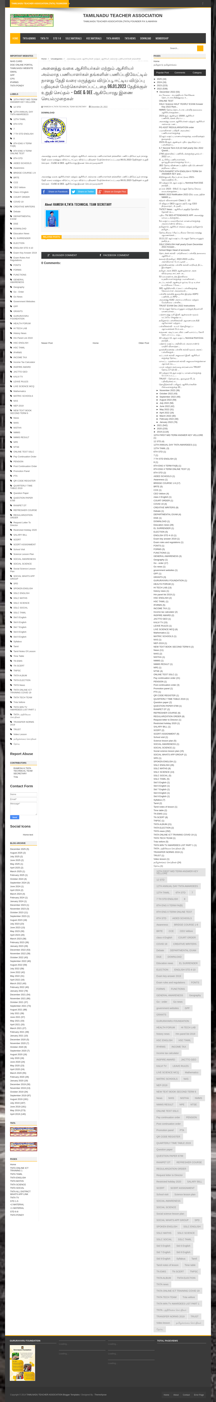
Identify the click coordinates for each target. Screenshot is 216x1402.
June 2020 (15, 1062)
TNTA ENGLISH (18, 1177)
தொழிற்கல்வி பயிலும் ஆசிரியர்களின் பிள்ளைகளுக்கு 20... (177, 385)
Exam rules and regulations (20, 259)
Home (15, 38)
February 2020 (17, 1077)
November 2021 (18, 998)
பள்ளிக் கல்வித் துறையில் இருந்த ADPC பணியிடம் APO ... (178, 295)
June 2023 (15, 927)
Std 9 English (20, 637)
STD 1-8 (57, 38)
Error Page (199, 1395)
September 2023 (18, 916)
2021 (160, 425)
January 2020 (16, 1080)
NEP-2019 (19, 405)
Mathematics (20, 391)
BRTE (16, 177)
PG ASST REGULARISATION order (176, 127)
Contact (186, 1395)
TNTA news (19, 685)
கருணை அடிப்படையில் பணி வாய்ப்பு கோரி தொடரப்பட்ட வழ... (181, 333)
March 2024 (16, 894)
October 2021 (16, 1002)
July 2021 (15, 1013)
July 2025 (15, 856)
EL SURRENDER (22, 238)
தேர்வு (17, 744)
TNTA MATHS (17, 1181)
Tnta (16, 777)
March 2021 (16, 1028)
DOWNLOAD (145, 38)
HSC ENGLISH (21, 343)
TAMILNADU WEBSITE (21, 68)
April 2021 (15, 1024)
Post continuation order (25, 466)
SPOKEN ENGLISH (23, 588)
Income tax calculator (24, 362)
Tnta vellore (19, 702)
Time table (19, 656)
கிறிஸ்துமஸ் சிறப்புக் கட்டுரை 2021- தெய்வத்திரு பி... (177, 178)
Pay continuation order (25, 456)
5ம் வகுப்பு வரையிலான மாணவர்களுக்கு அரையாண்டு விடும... (179, 222)
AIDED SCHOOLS (23, 163)
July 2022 (15, 968)
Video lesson (20, 734)
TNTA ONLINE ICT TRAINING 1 (19, 1169)
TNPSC (17, 670)
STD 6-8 (14, 1211)
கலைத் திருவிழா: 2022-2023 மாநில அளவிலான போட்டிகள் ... (176, 260)
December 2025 (18, 849)
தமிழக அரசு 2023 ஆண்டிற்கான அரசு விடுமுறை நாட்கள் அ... (177, 272)
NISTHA (18, 427)
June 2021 (15, 1017)
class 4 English (21, 192)
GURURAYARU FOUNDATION (19, 317)
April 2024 (15, 890)
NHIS (16, 423)
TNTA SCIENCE (18, 1184)
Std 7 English (20, 627)
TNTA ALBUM (20, 675)
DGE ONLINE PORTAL (21, 65)
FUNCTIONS (20, 274)
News (16, 418)
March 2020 (16, 1073)
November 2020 (18, 1043)
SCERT (17, 539)
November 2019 (18, 1088)
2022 (160, 88)
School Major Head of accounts (174, 250)
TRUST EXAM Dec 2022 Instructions (177, 305)
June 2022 (15, 972)
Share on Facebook (54, 191)
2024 (160, 82)
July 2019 (15, 1103)
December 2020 (18, 1039)
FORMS (17, 270)
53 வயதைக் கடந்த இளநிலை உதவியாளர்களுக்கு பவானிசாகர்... (177, 278)
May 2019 (15, 1110)
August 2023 (16, 920)
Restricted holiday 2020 (25, 530)
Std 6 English (20, 622)
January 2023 (16, 946)
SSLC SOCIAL (21, 607)
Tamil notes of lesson (25, 651)
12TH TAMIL (20, 119)
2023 (160, 85)
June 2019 (15, 1106)
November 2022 (18, 953)
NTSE (16, 447)
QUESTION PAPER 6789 (166, 706)
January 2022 (16, 991)
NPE (16, 442)
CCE (16, 182)
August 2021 (16, 1009)
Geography (19, 287)
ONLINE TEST (166, 101)
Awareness (19, 168)
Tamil (16, 646)
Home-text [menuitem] (28, 834)
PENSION (18, 461)
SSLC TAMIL (20, 612)
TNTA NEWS (130, 38)
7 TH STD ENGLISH (23, 134)
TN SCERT (19, 665)
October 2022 (16, 957)
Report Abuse (21, 754)
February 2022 (17, 987)
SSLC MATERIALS (73, 38)
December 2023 (18, 905)
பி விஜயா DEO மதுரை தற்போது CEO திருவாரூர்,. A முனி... (178, 205)
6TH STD (18, 124)
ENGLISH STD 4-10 (23, 248)
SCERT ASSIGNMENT (25, 544)
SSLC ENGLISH (22, 593)
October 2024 (16, 879)
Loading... (64, 1344)
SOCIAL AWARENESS (25, 559)
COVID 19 (18, 201)
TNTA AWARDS (113, 38)
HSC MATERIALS (94, 38)
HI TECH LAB (20, 328)
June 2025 (15, 860)
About (176, 1395)
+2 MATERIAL (17, 1204)
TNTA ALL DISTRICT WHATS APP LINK (20, 1192)
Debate (17, 211)
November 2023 (18, 908)
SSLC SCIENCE (22, 603)
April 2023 (15, 935)
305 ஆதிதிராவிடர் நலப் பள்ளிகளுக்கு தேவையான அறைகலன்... (178, 289)
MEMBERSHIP (162, 38)
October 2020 (16, 1047)
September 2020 (18, 1050)
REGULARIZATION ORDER (167, 716)
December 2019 (18, 1084)
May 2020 (15, 1065)
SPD (16, 583)
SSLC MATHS (20, 598)
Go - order (19, 292)
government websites (24, 301)
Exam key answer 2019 (25, 252)
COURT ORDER (22, 197)
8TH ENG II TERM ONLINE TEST (21, 152)
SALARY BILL (20, 535)
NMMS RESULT (21, 437)
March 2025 (16, 871)
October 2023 (16, 912)
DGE (16, 223)
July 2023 (15, 923)
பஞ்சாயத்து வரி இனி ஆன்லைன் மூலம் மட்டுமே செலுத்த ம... (178, 316)
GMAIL (13, 71)
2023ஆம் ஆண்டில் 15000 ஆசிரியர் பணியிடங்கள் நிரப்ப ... (176, 117)
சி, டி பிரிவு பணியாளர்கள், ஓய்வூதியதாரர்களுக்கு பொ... (175, 161)
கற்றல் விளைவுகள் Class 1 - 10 (174, 200)
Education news (21, 233)
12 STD (17, 107)
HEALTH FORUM (22, 323)
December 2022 (18, 950)
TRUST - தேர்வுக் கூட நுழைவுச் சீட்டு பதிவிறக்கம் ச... (177, 380)
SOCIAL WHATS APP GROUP (168, 754)
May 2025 (15, 864)
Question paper (21, 493)
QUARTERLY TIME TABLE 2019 (21, 487)
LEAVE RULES (21, 381)
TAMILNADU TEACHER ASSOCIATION (122, 15)
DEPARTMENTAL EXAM (166, 514)
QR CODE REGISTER (25, 481)
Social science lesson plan (166, 751)
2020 (160, 428)
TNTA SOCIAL (17, 1188)
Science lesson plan (24, 554)
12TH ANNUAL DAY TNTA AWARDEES (21, 113)
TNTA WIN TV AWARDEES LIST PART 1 (23, 708)
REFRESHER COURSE (25, 510)
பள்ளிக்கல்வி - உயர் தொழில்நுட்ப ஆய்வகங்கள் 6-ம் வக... (176, 327)
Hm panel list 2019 (23, 338)
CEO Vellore (20, 187)
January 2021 (16, 1035)
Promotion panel (22, 471)
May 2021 (15, 1021)
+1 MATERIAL (17, 1208)
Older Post (144, 343)
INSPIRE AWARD (22, 367)
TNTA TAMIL (16, 1174)
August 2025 (16, 853)
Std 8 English (20, 632)
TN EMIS (18, 661)
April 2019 (15, 1114)
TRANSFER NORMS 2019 (167, 852)
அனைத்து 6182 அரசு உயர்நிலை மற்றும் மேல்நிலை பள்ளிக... (178, 301)
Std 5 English (20, 617)
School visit (19, 549)
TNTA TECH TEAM (23, 697)
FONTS (17, 265)
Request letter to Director (166, 719)
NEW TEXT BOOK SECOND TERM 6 (21, 411)
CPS (12, 78)
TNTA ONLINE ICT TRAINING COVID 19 (21, 691)
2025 (160, 79)
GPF (12, 75)
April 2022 (15, 979)
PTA (16, 476)
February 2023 (17, 942)
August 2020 (16, 1054)
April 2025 (15, 867)
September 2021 (18, 1006)
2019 (160, 431)
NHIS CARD (16, 61)
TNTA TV (44, 38)
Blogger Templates (71, 1395)
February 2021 (17, 1032)
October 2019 (16, 1092)
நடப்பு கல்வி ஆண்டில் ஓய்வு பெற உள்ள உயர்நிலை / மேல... (179, 283)
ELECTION (19, 243)
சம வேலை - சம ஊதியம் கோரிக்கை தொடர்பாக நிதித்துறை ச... (176, 96)
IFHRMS (14, 82)
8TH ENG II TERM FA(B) (166, 465)
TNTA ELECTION (22, 680)
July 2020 (15, 1058)
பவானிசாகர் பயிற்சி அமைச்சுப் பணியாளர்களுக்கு (174, 132)
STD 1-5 (14, 1201)
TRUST (17, 729)
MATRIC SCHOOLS (23, 396)
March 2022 (16, 983)
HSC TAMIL (19, 347)
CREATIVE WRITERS (24, 206)
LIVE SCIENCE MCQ (24, 386)
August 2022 (16, 965)
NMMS (17, 432)
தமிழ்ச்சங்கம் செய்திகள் (25, 739)
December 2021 (18, 994)
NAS (16, 401)
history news (20, 333)
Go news (18, 296)
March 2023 (16, 938)
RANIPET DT (20, 505)
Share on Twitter (82, 191)
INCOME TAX (20, 357)
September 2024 (18, 882)
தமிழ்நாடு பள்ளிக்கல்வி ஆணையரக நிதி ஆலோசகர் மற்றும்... (179, 322)
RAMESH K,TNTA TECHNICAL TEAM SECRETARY (23, 771)
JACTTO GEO (21, 371)
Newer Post (47, 343)
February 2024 (17, 897)
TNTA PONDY (17, 85)
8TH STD (18, 158)
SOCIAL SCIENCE (23, 563)
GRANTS (18, 311)
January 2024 (16, 901)
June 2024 (15, 886)
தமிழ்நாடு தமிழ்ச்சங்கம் (165, 65)
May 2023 (15, 931)
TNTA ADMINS (29, 38)
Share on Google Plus (111, 191)
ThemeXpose (100, 1395)
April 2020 (15, 1069)
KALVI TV (18, 376)
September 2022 (18, 961)
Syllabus (18, 641)
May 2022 (15, 976)
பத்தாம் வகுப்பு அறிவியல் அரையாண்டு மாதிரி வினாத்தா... (179, 345)
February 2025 (17, 875)
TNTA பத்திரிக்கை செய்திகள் (167, 848)
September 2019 (18, 1095)
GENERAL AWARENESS (17, 281)
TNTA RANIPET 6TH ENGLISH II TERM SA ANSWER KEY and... (180, 172)
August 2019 (16, 1099)
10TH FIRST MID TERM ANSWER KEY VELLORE (23, 100)
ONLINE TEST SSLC (24, 451)
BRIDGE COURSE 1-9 (25, 173)
